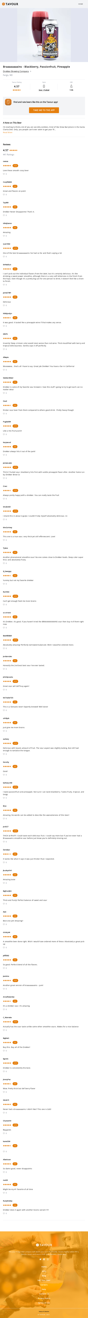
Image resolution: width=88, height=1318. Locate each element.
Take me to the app (44, 110)
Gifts (44, 1271)
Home (80, 4)
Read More (7, 132)
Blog (44, 1276)
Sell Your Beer (44, 1280)
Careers (44, 1285)
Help (44, 1289)
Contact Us (44, 1294)
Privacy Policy (44, 1298)
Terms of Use (44, 1303)
